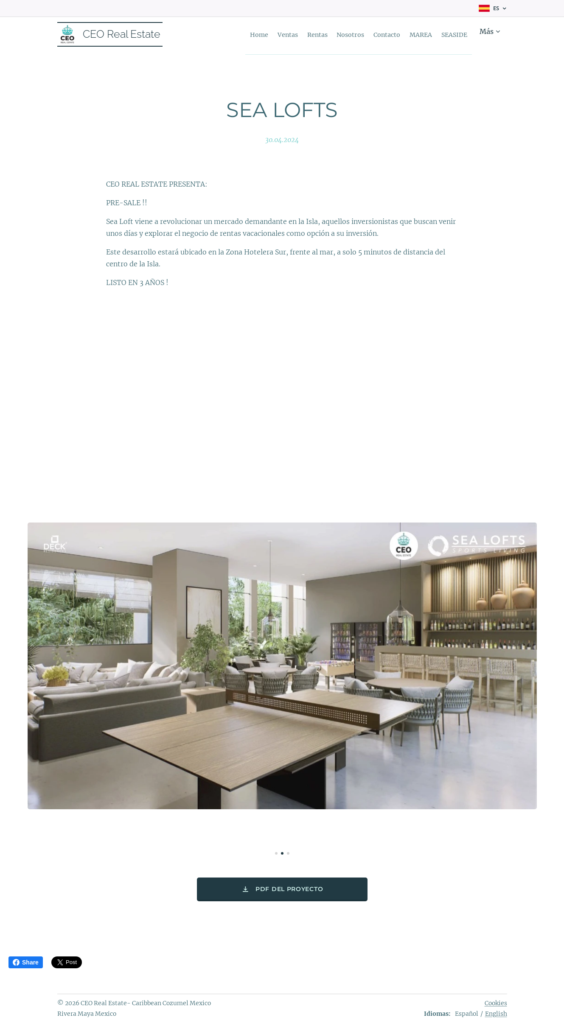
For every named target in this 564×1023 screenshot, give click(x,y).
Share (26, 962)
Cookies (496, 1003)
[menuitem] (244, 34)
